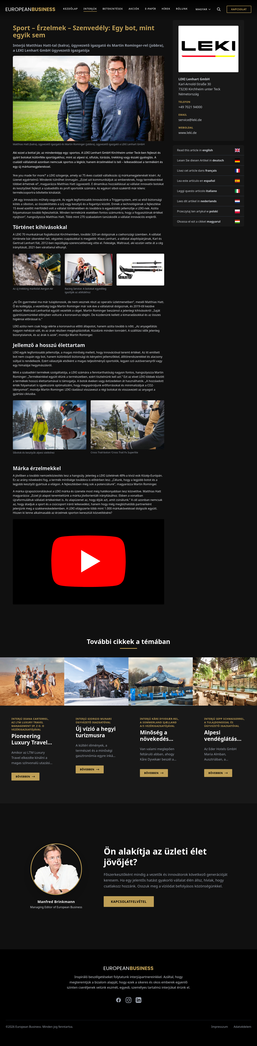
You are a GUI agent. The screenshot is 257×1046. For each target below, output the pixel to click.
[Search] (219, 9)
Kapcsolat (239, 9)
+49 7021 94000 (190, 107)
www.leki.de (187, 133)
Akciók (134, 8)
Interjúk (90, 8)
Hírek (166, 8)
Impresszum (219, 1027)
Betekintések (113, 8)
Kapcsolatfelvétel (129, 901)
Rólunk (182, 8)
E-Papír (150, 8)
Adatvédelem (242, 1027)
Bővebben (25, 776)
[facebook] (118, 1000)
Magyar (203, 9)
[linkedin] (138, 1000)
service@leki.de (190, 120)
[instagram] (128, 1000)
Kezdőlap (70, 8)
